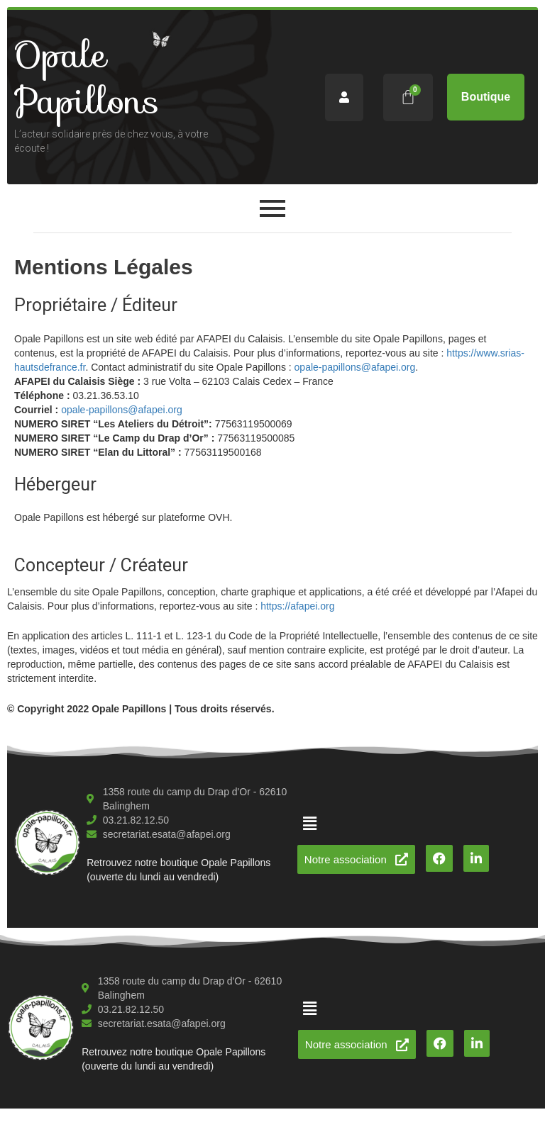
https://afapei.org (297, 606)
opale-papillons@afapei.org (355, 367)
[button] (309, 823)
